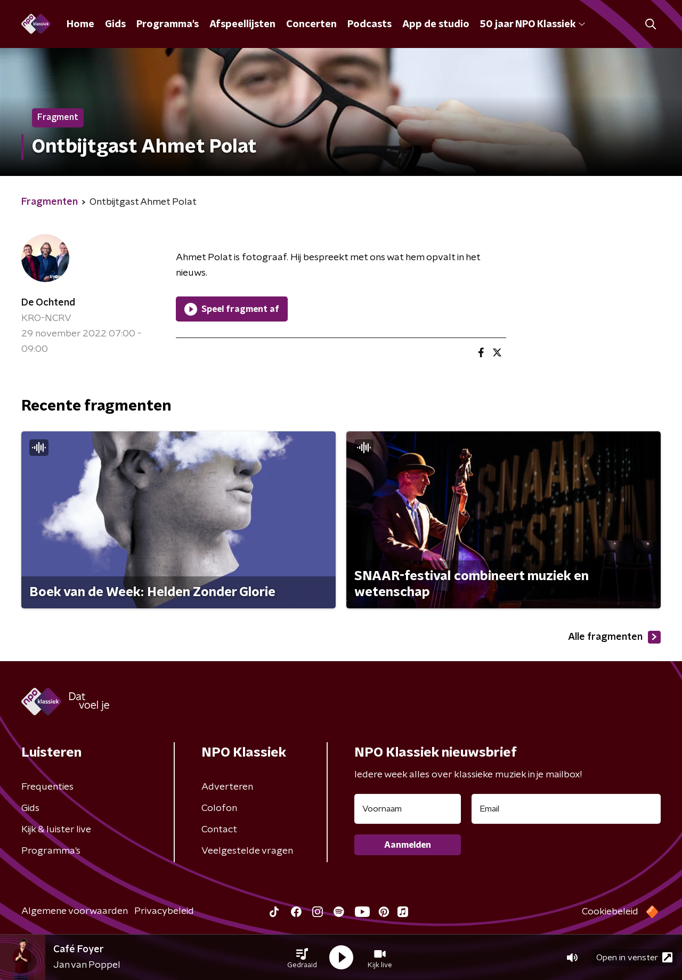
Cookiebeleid (610, 912)
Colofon (219, 808)
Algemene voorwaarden (74, 911)
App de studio (435, 24)
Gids (115, 24)
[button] (302, 958)
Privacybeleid (164, 911)
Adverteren (227, 787)
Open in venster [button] (634, 957)
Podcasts (369, 24)
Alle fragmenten (614, 637)
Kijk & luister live (56, 829)
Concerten (311, 24)
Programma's (167, 24)
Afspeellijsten (242, 24)
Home (80, 24)
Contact (219, 829)
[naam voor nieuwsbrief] (407, 809)
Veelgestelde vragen (247, 851)
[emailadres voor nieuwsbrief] (566, 809)
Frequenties (47, 787)
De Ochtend (48, 303)
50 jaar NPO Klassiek (532, 24)
